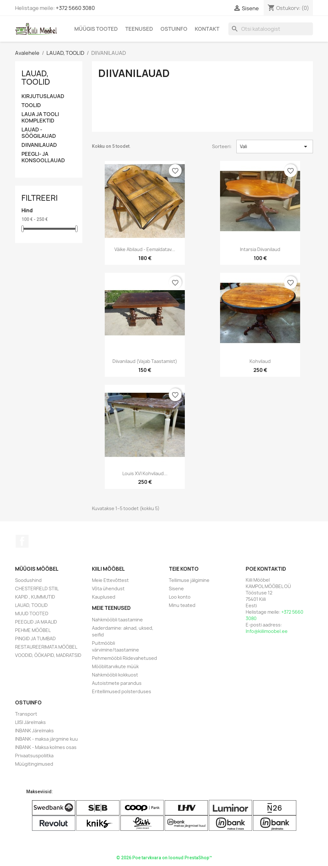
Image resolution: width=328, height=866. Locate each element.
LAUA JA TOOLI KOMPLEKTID (40, 117)
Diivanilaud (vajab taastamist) (144, 361)
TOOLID (31, 105)
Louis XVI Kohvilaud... (145, 473)
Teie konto (184, 568)
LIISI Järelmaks (30, 722)
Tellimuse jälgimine (189, 580)
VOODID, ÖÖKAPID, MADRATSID (48, 655)
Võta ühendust (108, 588)
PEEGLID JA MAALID (36, 622)
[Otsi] (270, 28)
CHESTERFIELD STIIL (37, 588)
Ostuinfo (173, 28)
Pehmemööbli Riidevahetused (124, 658)
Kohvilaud (260, 361)
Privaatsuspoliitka (34, 755)
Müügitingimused (34, 764)
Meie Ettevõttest (110, 580)
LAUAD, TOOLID (35, 77)
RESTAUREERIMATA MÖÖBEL (46, 647)
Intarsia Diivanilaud (260, 249)
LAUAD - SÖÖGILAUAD (38, 132)
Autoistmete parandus (117, 683)
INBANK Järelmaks (34, 730)
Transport (26, 714)
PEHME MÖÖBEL (33, 630)
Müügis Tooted (96, 28)
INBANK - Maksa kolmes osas (46, 747)
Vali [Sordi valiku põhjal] (274, 146)
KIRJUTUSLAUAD (42, 96)
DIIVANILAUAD (39, 145)
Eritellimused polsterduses (121, 691)
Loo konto (180, 597)
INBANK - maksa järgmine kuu (46, 739)
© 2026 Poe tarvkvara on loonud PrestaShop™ (164, 857)
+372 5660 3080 (75, 8)
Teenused (139, 28)
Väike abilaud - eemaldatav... (144, 249)
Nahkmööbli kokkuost (115, 675)
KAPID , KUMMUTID (35, 597)
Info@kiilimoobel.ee (267, 631)
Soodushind (28, 580)
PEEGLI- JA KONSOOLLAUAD (43, 157)
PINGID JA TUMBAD (35, 638)
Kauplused (103, 597)
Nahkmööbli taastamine (117, 620)
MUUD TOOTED (31, 613)
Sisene (176, 588)
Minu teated (182, 605)
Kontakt (207, 28)
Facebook (22, 541)
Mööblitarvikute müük (115, 666)
